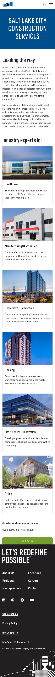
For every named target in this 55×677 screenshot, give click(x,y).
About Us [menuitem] (8, 573)
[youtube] (32, 600)
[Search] (45, 4)
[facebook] (25, 600)
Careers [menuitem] (33, 580)
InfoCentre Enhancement (15, 642)
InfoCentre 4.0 (10, 632)
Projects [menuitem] (8, 580)
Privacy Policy (9, 623)
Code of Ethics (10, 613)
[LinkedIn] (6, 600)
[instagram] (15, 600)
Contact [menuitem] (33, 588)
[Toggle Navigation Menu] (51, 4)
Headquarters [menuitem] (11, 588)
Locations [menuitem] (34, 573)
